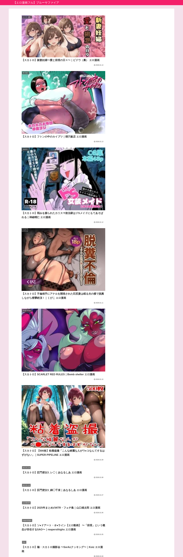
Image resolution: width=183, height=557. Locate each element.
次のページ (91, 485)
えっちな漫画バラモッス (78, 534)
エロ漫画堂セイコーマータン (81, 530)
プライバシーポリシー (84, 548)
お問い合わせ (103, 548)
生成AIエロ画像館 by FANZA (80, 525)
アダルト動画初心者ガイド (80, 517)
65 (99, 496)
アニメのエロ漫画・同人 (78, 521)
